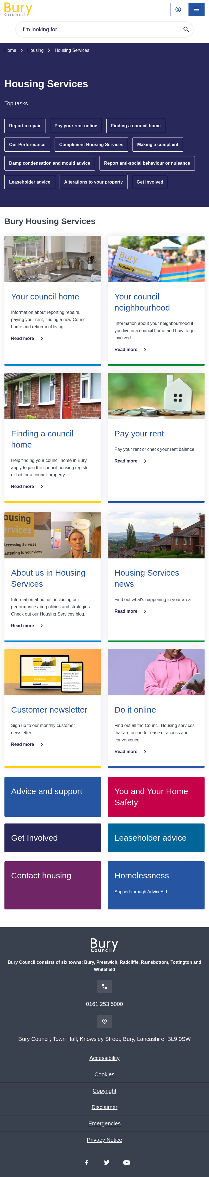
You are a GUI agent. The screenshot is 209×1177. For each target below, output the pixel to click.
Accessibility (105, 1058)
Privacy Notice (104, 1140)
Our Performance (27, 144)
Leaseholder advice (29, 182)
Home (10, 50)
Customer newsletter (49, 709)
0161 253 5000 (104, 1004)
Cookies (104, 1074)
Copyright (104, 1091)
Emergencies (104, 1123)
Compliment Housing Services (91, 144)
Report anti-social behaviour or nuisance (147, 163)
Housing (35, 50)
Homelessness (141, 875)
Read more (28, 338)
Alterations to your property (93, 182)
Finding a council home (136, 125)
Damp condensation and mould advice (49, 163)
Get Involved (150, 182)
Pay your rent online (76, 125)
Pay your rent (139, 433)
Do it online (135, 709)
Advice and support (46, 791)
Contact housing (41, 875)
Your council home (45, 296)
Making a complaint (157, 144)
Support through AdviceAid (140, 891)
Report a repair (25, 125)
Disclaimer (104, 1107)
